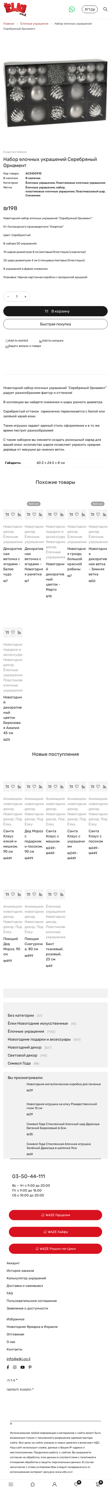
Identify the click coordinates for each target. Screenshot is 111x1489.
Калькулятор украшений (26, 1279)
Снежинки (32, 195)
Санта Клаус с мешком (53, 836)
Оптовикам (15, 1335)
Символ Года (19, 1063)
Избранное (15, 1320)
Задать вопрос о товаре (24, 346)
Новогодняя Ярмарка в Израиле (32, 1327)
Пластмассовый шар (90, 191)
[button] (6, 515)
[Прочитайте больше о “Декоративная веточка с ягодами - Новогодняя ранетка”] (28, 515)
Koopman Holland (15, 152)
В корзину (60, 311)
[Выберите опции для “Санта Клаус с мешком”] (49, 787)
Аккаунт (13, 1264)
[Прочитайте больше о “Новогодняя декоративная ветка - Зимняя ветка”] (92, 515)
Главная (8, 24)
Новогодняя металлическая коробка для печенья (64, 1084)
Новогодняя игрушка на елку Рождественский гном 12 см (62, 1106)
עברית (90, 9)
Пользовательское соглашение (32, 1301)
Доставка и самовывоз (25, 1286)
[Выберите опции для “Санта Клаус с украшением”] (70, 787)
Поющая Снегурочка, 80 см (34, 944)
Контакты (14, 1350)
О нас (11, 1342)
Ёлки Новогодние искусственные (38, 1024)
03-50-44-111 (28, 1177)
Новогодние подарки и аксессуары (56, 532)
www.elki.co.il (63, 1472)
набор (60, 188)
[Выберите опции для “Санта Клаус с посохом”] (92, 787)
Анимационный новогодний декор (16, 804)
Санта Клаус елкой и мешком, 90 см (10, 841)
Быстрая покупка (55, 324)
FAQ (10, 1294)
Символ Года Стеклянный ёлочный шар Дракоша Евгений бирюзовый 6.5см (63, 1126)
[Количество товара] (16, 297)
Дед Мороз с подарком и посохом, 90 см (34, 841)
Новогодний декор (24, 1047)
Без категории (21, 1016)
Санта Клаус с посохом (96, 836)
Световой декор (22, 1055)
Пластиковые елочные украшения (80, 183)
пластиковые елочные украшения (49, 191)
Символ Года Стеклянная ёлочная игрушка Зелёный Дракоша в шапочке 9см (59, 1146)
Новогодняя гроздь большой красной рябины (76, 559)
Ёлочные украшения (34, 24)
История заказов (20, 1271)
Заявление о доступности (27, 1309)
